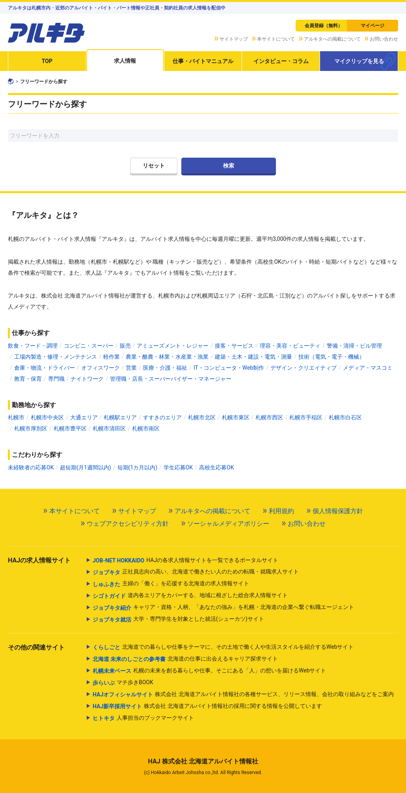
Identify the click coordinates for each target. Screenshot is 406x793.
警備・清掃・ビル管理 (354, 346)
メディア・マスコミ (368, 368)
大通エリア (84, 417)
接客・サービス (234, 346)
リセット (154, 165)
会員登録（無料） (324, 25)
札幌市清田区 (109, 428)
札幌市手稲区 (305, 417)
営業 (131, 368)
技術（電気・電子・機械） (331, 357)
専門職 (56, 379)
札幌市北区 (202, 417)
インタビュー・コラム (281, 61)
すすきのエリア (162, 417)
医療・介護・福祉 (165, 368)
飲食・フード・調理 (33, 346)
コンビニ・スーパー (89, 346)
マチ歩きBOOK (123, 682)
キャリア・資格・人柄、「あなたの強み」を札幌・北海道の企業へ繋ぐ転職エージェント (223, 607)
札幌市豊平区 (70, 428)
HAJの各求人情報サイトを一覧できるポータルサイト (185, 560)
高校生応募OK (216, 467)
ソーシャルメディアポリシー (228, 523)
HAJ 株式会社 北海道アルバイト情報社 (203, 761)
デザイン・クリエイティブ (303, 368)
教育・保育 (28, 379)
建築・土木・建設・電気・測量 (253, 357)
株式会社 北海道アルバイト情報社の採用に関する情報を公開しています (207, 706)
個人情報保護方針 (338, 511)
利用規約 (281, 511)
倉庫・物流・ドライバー (44, 368)
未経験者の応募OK (31, 467)
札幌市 (16, 417)
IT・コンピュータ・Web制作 (229, 368)
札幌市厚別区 (30, 428)
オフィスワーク (100, 368)
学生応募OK (178, 467)
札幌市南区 (146, 428)
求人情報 (125, 61)
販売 (125, 346)
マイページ (372, 25)
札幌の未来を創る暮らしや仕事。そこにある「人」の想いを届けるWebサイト (209, 670)
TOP (47, 61)
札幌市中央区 (47, 417)
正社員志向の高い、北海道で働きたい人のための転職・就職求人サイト (196, 572)
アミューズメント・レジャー (173, 346)
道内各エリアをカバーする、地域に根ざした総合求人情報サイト (190, 595)
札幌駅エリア (120, 417)
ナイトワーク (87, 379)
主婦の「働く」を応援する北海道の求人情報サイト (171, 584)
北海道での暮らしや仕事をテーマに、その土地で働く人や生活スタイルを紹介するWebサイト (223, 647)
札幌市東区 (236, 417)
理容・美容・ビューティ (290, 346)
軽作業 (111, 357)
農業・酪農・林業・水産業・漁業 (167, 357)
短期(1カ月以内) (137, 467)
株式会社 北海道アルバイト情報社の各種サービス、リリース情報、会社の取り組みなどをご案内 (243, 694)
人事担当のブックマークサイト (143, 718)
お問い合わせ (384, 39)
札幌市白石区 (345, 417)
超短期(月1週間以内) (85, 467)
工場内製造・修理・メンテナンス (55, 357)
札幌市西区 (269, 417)
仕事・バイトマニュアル (203, 61)
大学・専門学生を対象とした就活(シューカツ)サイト (178, 619)
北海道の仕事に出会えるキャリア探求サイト (185, 659)
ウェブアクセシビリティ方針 (128, 523)
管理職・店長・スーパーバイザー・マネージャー (170, 379)
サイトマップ (234, 39)
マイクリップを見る (359, 61)
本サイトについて (276, 39)
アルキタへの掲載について (332, 39)
